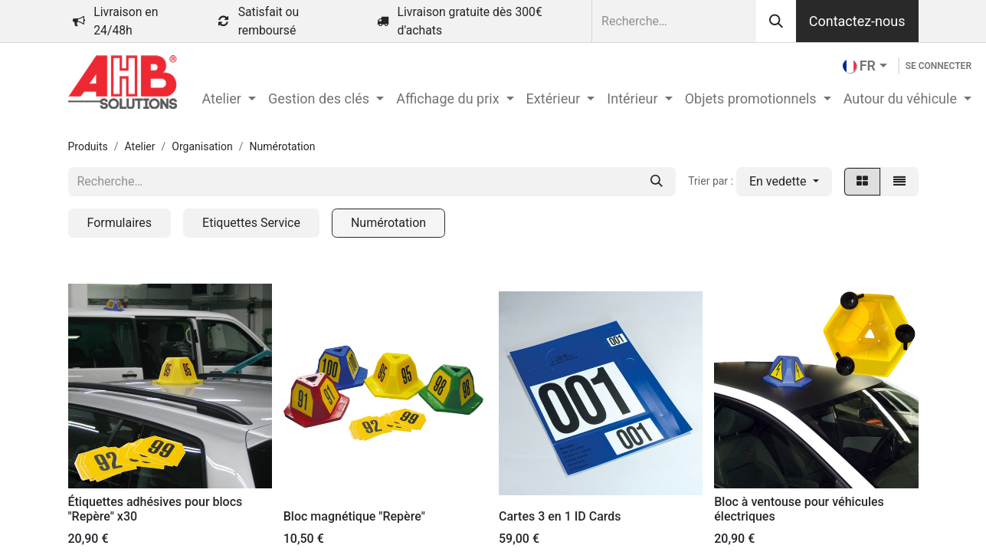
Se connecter (938, 66)
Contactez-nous (857, 21)
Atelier (140, 146)
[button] (784, 181)
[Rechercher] (776, 21)
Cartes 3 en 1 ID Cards (560, 516)
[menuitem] (229, 98)
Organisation (202, 146)
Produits (88, 146)
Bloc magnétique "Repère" (354, 516)
